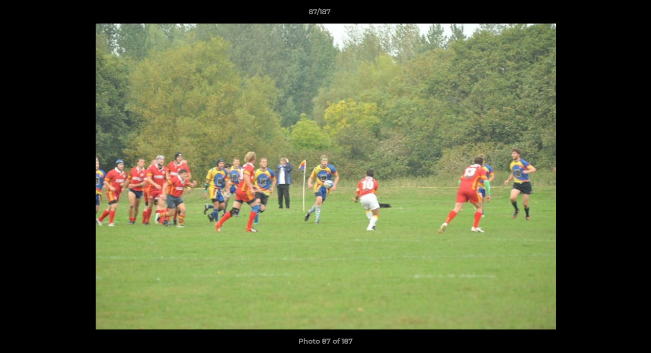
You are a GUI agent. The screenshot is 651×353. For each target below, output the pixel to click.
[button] (610, 14)
